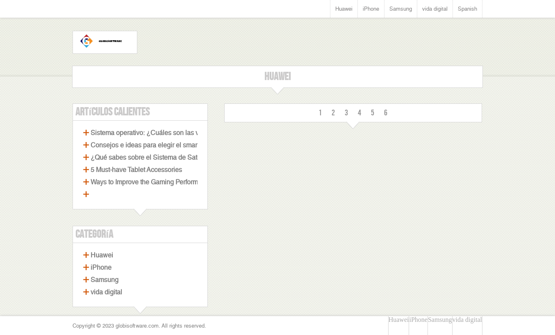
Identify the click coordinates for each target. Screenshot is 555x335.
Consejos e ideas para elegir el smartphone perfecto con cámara (184, 145)
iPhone (371, 9)
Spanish (467, 9)
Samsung (400, 9)
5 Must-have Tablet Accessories (136, 170)
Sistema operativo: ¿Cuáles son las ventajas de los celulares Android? (193, 133)
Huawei (344, 9)
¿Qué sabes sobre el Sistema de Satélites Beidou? (165, 157)
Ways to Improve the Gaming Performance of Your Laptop (173, 182)
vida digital (435, 9)
